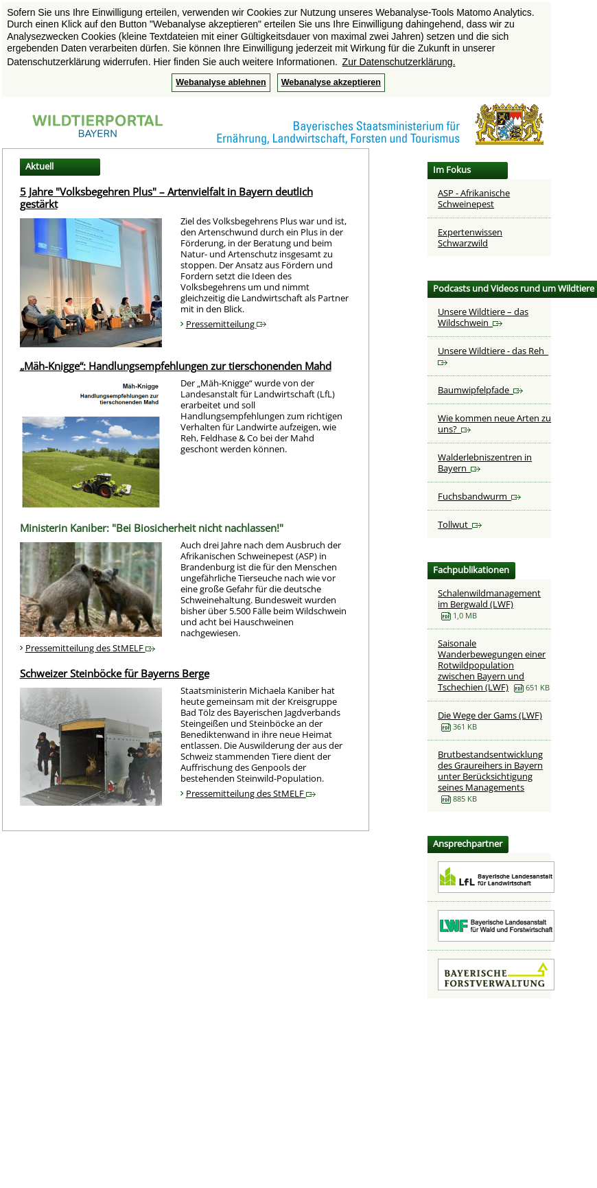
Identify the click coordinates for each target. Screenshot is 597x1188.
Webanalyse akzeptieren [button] (331, 82)
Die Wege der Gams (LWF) (490, 715)
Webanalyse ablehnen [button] (221, 82)
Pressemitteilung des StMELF (90, 648)
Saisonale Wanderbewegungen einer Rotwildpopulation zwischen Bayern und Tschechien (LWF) (492, 665)
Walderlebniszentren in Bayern (485, 462)
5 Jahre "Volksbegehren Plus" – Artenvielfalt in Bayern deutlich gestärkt (166, 198)
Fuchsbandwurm (479, 496)
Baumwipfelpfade (480, 390)
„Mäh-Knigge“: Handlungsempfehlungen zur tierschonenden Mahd (175, 366)
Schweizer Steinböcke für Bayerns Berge (114, 673)
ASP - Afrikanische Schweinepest (474, 198)
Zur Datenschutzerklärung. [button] (399, 61)
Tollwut (460, 524)
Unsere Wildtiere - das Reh (493, 355)
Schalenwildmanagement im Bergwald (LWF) (489, 598)
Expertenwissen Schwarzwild (470, 237)
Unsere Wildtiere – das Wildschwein (483, 317)
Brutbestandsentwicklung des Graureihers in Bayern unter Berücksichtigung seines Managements (490, 770)
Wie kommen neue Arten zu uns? (494, 423)
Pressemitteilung (226, 324)
